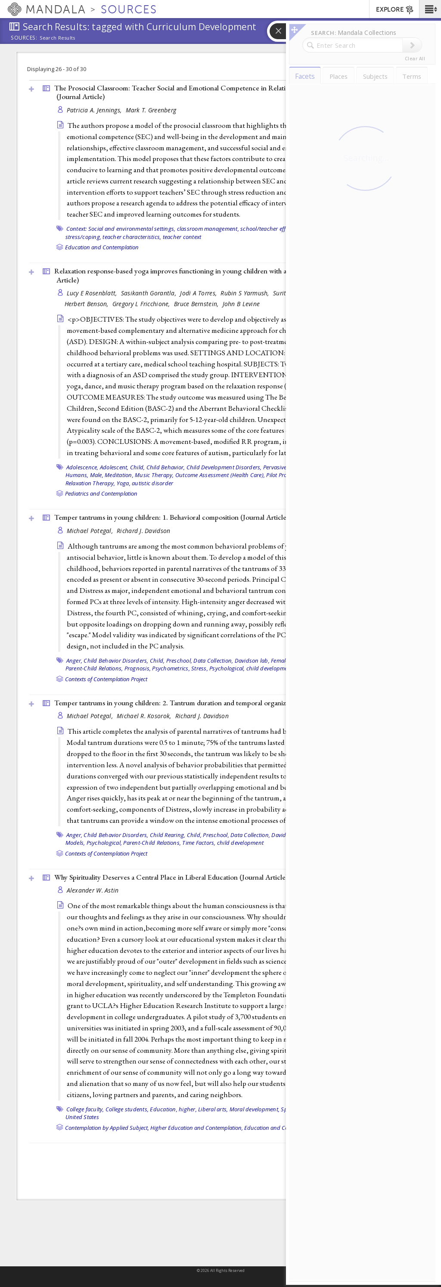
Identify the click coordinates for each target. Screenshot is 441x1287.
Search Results (57, 38)
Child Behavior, (165, 467)
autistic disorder (152, 483)
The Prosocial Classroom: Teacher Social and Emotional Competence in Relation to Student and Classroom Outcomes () (229, 92)
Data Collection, (213, 660)
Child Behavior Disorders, (116, 660)
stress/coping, (83, 237)
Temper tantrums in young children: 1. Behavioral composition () (171, 517)
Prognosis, (137, 668)
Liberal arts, (213, 1109)
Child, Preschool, (171, 660)
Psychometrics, (171, 668)
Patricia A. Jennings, (95, 110)
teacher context (182, 237)
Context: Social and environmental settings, (121, 229)
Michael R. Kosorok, (145, 716)
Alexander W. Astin (93, 890)
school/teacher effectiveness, (276, 229)
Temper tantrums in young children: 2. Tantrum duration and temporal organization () (202, 702)
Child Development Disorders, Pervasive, (237, 467)
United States (82, 1117)
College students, (127, 1109)
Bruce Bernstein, (197, 304)
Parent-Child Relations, (94, 668)
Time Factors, (198, 843)
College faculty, (85, 1109)
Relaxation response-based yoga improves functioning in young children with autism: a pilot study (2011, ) (220, 275)
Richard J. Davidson (143, 531)
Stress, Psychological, (218, 668)
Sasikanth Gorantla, (149, 293)
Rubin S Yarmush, (245, 293)
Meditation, (119, 475)
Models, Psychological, (93, 843)
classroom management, (208, 229)
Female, (280, 660)
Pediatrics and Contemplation (101, 493)
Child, (137, 467)
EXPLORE (395, 10)
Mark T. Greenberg (151, 110)
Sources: (24, 38)
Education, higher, (173, 1109)
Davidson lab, (252, 660)
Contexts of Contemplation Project (106, 679)
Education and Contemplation (102, 247)
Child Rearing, (168, 835)
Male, (96, 475)
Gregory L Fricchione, (142, 304)
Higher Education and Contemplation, (196, 1128)
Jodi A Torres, (199, 293)
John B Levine (241, 304)
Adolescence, (82, 467)
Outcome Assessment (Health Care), (220, 475)
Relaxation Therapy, (90, 483)
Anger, (74, 660)
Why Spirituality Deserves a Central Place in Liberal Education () (171, 877)
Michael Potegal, (91, 531)
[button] (430, 9)
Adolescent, (114, 467)
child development (269, 668)
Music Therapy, (154, 475)
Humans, (77, 475)
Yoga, (123, 483)
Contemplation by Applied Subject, (107, 1128)
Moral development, (255, 1109)
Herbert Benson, (87, 304)
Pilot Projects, (283, 475)
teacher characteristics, (131, 237)
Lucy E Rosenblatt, (93, 293)
